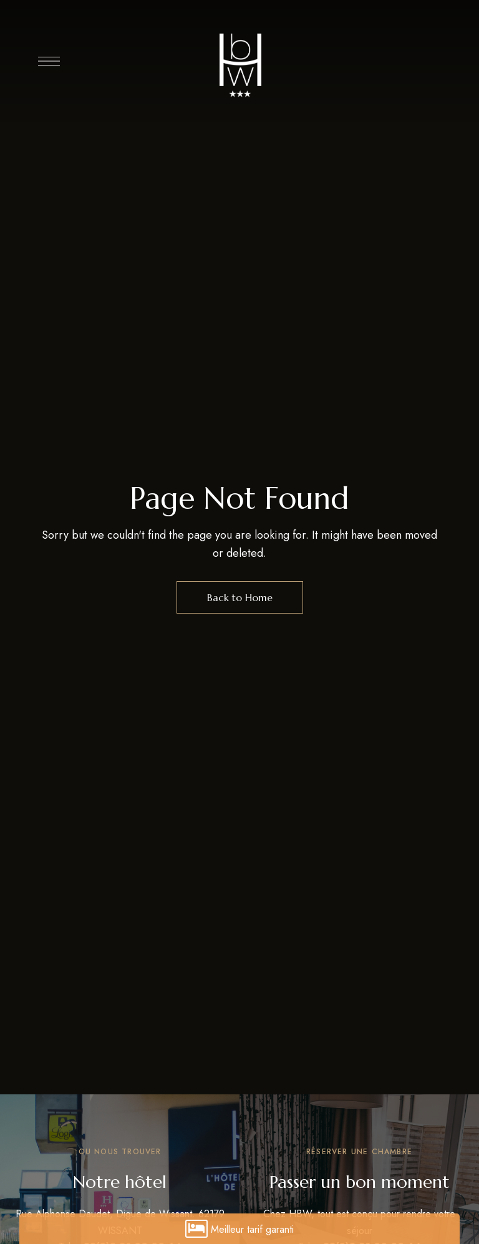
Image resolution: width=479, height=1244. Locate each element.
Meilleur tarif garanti (239, 1229)
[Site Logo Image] (239, 64)
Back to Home (240, 597)
